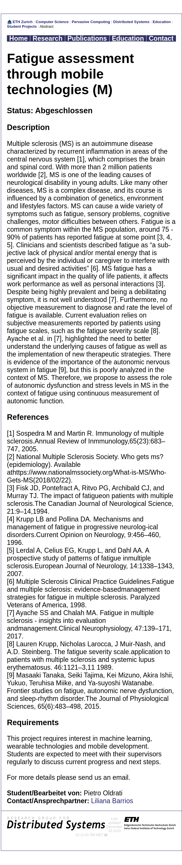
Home (18, 38)
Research (48, 38)
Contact (161, 38)
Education (162, 22)
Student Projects (22, 26)
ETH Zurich (23, 22)
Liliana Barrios (112, 801)
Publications (87, 38)
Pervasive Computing (91, 22)
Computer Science (52, 22)
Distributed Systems (131, 22)
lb (106, 835)
